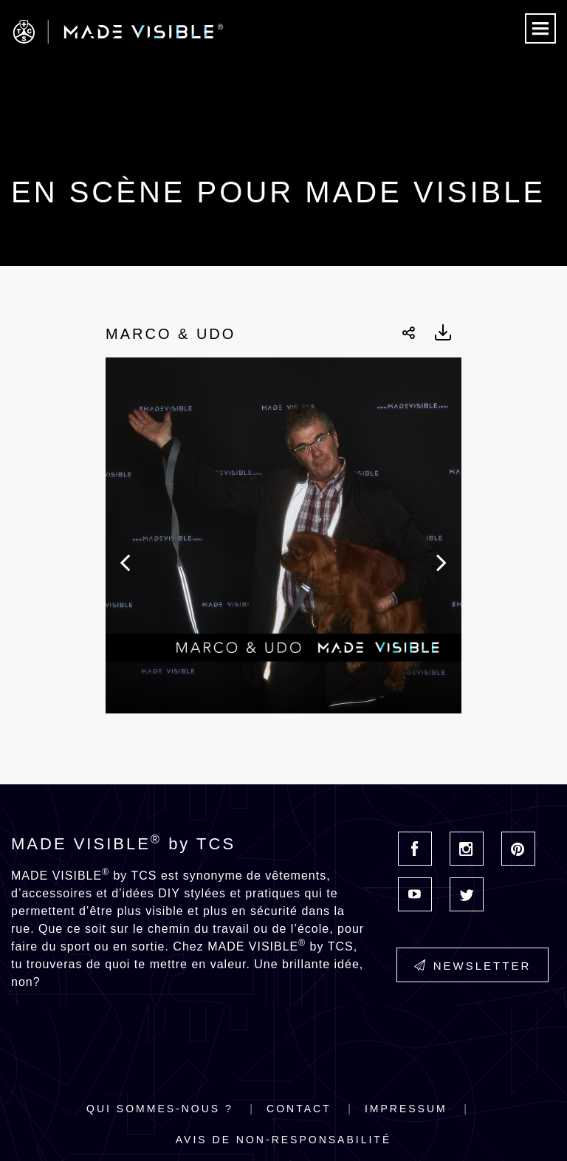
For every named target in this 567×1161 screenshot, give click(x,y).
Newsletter (473, 965)
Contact (299, 1108)
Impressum (406, 1108)
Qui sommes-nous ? (159, 1108)
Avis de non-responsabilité (283, 1139)
